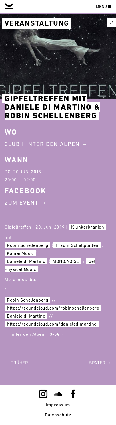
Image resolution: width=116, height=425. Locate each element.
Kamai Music (20, 253)
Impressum (58, 404)
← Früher (16, 362)
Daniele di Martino (26, 261)
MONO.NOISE (66, 261)
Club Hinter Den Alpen (42, 144)
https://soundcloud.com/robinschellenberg (53, 307)
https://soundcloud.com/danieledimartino (52, 323)
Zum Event (22, 203)
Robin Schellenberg (27, 245)
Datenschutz (58, 414)
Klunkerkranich (87, 226)
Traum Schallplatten (77, 245)
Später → (100, 362)
